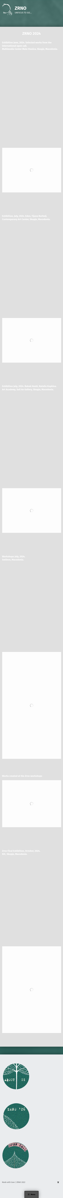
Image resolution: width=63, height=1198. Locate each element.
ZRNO (20, 8)
